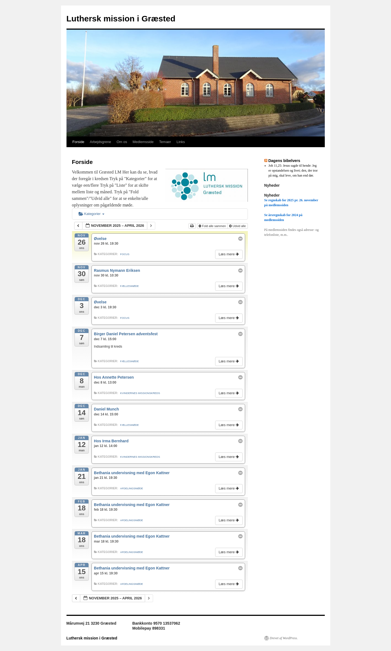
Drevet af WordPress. (284, 638)
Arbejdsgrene (100, 142)
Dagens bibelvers (284, 160)
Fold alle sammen (213, 226)
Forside (78, 142)
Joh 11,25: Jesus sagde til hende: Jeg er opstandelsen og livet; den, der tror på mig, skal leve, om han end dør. (293, 170)
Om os (122, 142)
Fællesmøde (129, 285)
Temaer (165, 142)
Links (180, 142)
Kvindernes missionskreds (140, 393)
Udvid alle (237, 226)
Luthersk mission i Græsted (121, 18)
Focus (124, 254)
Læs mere (229, 254)
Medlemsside (143, 142)
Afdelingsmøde (131, 488)
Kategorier (91, 214)
